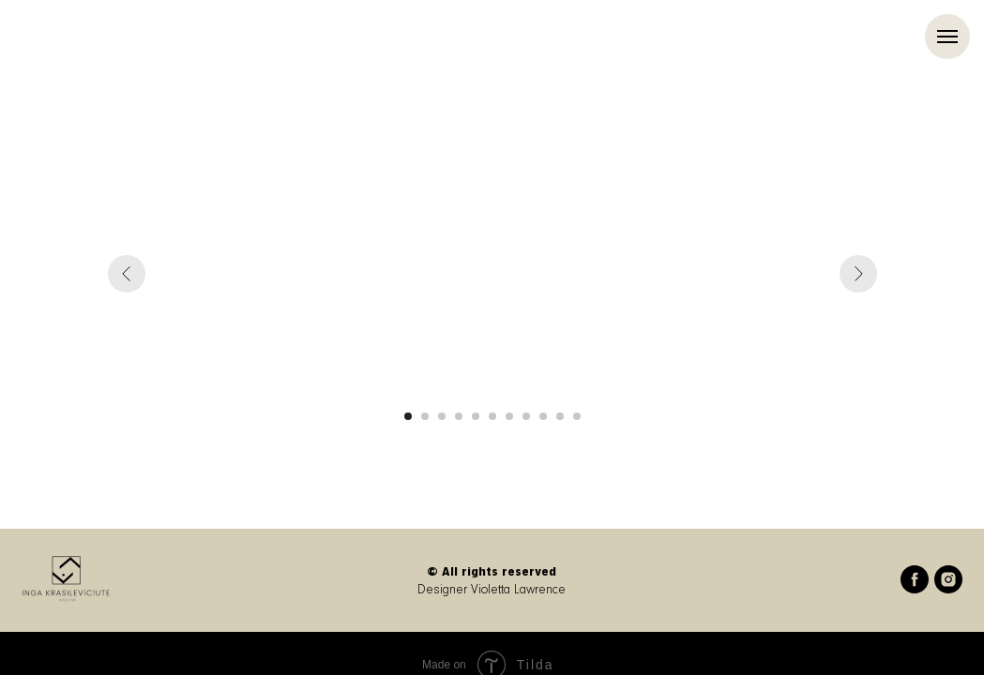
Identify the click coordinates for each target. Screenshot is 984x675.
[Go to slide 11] (577, 416)
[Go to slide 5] (475, 416)
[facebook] (915, 588)
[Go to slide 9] (543, 416)
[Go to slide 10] (560, 416)
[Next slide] (858, 273)
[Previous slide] (126, 273)
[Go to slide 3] (442, 416)
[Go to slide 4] (458, 416)
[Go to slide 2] (425, 416)
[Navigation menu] (947, 36)
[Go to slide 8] (526, 416)
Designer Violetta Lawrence (491, 589)
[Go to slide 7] (509, 416)
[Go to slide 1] (408, 416)
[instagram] (948, 588)
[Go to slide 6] (492, 416)
